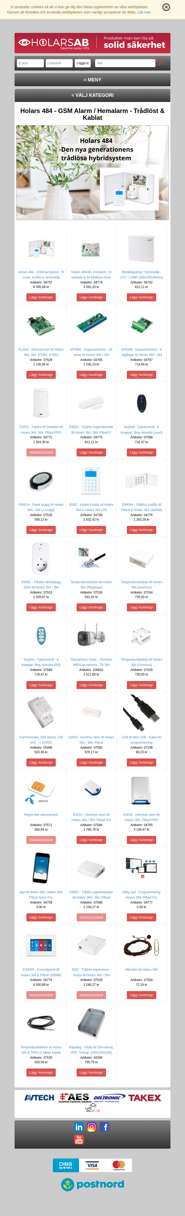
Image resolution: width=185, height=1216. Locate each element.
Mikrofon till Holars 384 (141, 969)
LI (79, 1127)
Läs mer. (144, 12)
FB (104, 1127)
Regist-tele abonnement (41, 815)
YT (79, 1139)
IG (91, 1127)
